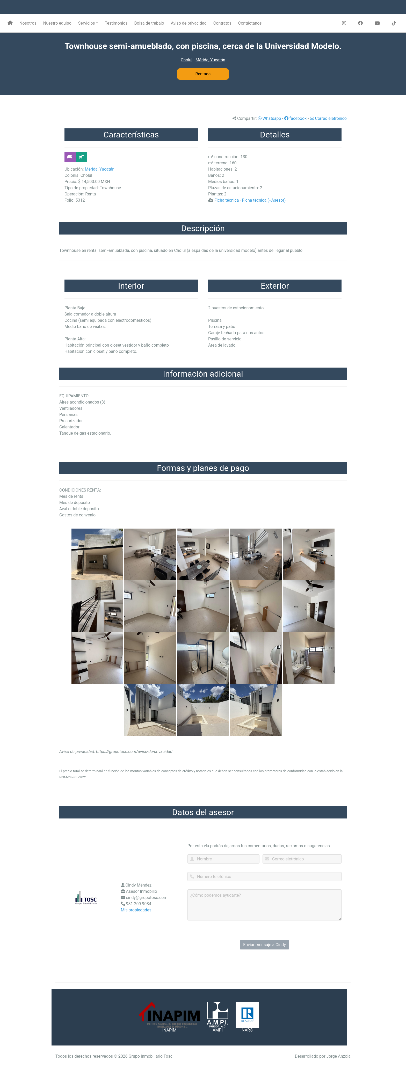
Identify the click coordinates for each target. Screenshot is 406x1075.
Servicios (86, 23)
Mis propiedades (136, 910)
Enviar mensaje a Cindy (264, 944)
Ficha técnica (226, 200)
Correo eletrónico (328, 118)
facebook (295, 118)
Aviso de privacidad (189, 23)
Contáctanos (250, 23)
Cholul (186, 59)
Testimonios (116, 23)
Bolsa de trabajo (149, 23)
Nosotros (28, 23)
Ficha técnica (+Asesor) (264, 200)
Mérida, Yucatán (210, 59)
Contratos (222, 23)
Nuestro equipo (57, 23)
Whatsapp (269, 118)
